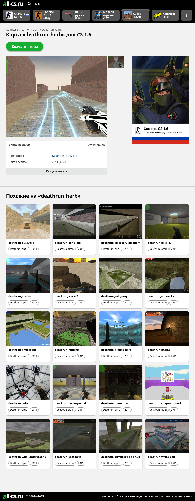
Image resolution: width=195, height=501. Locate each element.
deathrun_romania (67, 350)
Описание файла (19, 145)
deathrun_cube (18, 403)
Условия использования (176, 496)
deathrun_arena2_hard (116, 350)
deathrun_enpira (159, 350)
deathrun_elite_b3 (160, 242)
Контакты (107, 496)
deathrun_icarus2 (66, 296)
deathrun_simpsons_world (165, 403)
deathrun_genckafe (68, 242)
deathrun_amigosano (22, 350)
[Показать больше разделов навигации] (186, 15)
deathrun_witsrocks (161, 296)
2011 (59, 162)
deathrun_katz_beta (68, 457)
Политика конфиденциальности (137, 496)
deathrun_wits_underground (27, 457)
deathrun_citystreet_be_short (120, 457)
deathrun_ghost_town (115, 403)
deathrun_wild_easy (114, 296)
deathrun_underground (70, 403)
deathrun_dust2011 (21, 242)
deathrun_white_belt (161, 457)
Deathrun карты (65, 155)
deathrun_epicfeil (20, 296)
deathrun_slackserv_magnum (120, 242)
